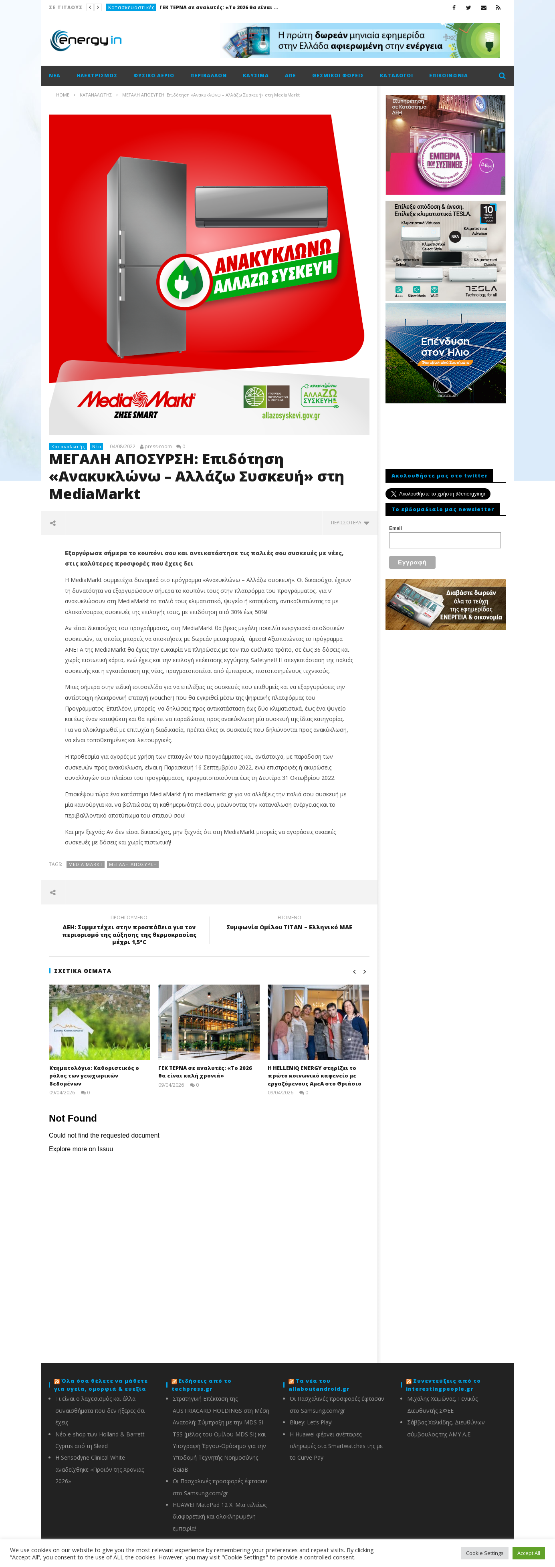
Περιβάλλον (208, 75)
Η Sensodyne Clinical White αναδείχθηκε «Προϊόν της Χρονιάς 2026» (99, 1469)
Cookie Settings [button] (485, 1553)
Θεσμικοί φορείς (338, 75)
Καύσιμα (256, 75)
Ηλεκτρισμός (97, 75)
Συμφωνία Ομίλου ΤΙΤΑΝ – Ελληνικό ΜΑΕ (289, 923)
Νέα (55, 75)
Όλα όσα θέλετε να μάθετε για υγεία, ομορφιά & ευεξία (101, 1384)
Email (395, 528)
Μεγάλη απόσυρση (133, 864)
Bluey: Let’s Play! (311, 1422)
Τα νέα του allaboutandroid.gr (319, 1384)
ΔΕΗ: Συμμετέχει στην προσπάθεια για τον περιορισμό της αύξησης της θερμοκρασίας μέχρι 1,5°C (129, 931)
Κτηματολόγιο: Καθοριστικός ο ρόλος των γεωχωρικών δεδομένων (94, 1075)
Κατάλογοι (396, 75)
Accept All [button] (528, 1553)
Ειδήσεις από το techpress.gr (202, 1384)
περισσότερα (350, 522)
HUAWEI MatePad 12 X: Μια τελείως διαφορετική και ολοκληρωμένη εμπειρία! (219, 1516)
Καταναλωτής (68, 446)
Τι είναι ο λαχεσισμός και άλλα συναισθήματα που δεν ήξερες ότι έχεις (100, 1410)
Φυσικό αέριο (153, 75)
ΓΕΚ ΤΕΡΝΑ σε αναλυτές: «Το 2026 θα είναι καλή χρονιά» (219, 7)
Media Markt (86, 864)
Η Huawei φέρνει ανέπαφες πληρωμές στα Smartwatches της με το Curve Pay (336, 1446)
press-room (158, 446)
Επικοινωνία (448, 75)
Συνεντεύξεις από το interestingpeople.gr (443, 1384)
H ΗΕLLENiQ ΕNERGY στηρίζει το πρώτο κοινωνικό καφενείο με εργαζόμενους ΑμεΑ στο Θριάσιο (314, 1075)
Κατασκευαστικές (131, 7)
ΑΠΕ (290, 75)
